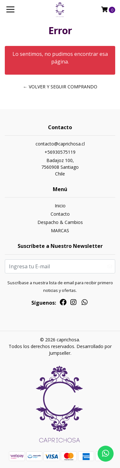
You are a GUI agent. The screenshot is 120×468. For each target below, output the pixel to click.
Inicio (60, 206)
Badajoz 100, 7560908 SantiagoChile (60, 167)
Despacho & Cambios (60, 222)
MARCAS (60, 230)
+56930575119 (60, 152)
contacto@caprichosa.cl (60, 144)
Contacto (60, 214)
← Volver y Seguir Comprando (60, 87)
